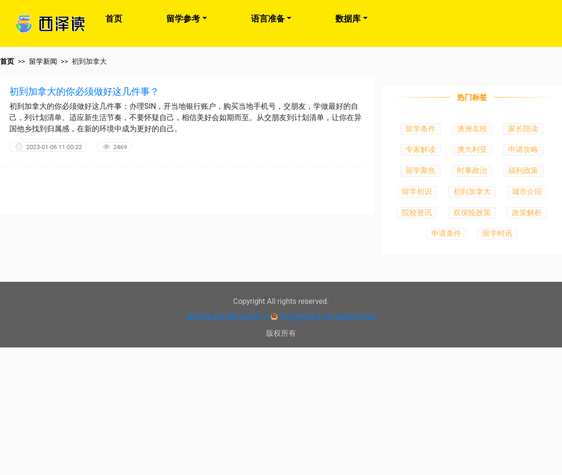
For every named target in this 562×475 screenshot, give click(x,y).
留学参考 (183, 18)
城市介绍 (527, 191)
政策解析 (527, 212)
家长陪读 (523, 128)
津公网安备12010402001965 (328, 317)
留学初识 (417, 191)
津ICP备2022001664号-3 (227, 317)
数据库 (348, 18)
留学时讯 (497, 233)
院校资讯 (417, 212)
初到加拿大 (472, 191)
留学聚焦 (421, 170)
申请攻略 (523, 149)
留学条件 (421, 128)
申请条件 (446, 233)
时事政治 (472, 170)
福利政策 (523, 170)
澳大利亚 (472, 149)
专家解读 (421, 149)
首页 (113, 18)
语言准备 (268, 18)
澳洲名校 (472, 128)
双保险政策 (472, 212)
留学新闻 (43, 61)
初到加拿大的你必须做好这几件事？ (84, 91)
